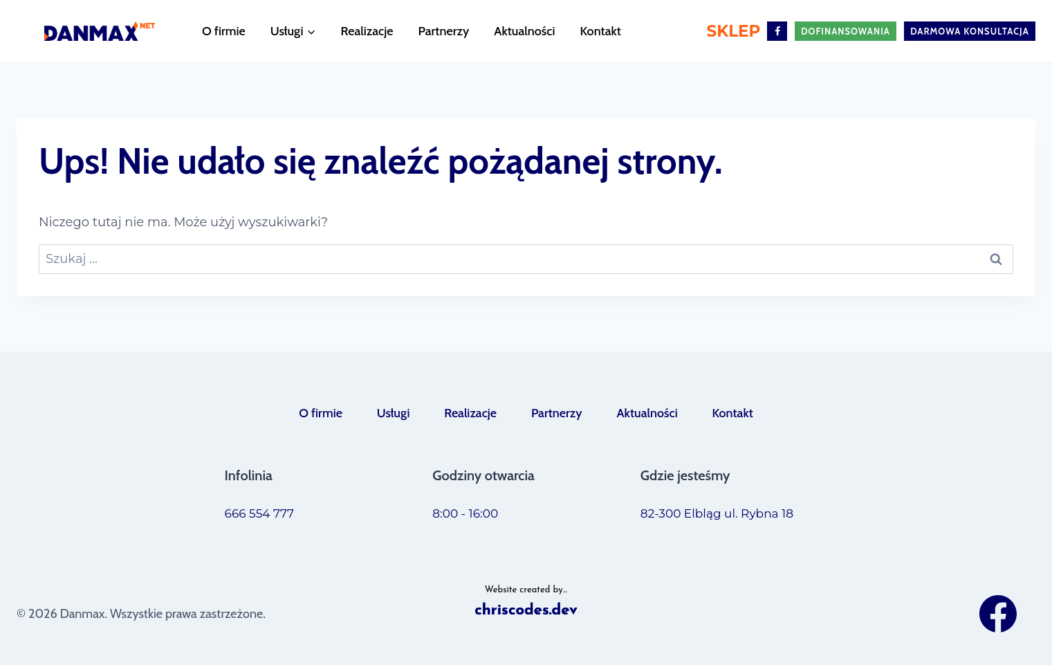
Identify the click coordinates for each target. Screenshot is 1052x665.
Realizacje (367, 31)
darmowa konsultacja (969, 31)
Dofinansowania (845, 31)
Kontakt (600, 31)
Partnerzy (443, 31)
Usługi (393, 413)
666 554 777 (259, 513)
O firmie (224, 31)
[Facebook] (777, 31)
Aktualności (524, 31)
